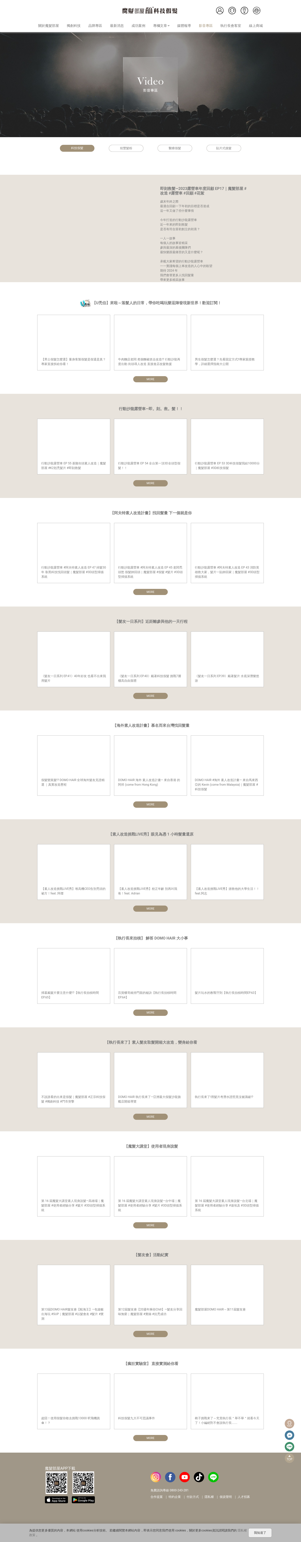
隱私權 (209, 1500)
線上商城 (256, 26)
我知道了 (260, 1533)
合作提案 (156, 1500)
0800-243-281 (179, 1494)
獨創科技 (74, 26)
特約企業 (175, 1500)
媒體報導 (184, 26)
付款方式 (193, 1500)
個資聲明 (226, 1500)
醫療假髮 (175, 148)
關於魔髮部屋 (48, 26)
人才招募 (244, 1500)
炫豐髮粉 (126, 148)
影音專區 (206, 26)
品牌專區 (95, 26)
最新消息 (117, 26)
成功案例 (138, 26)
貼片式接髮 (224, 148)
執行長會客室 (230, 26)
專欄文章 (161, 26)
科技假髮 (77, 148)
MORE (150, 379)
